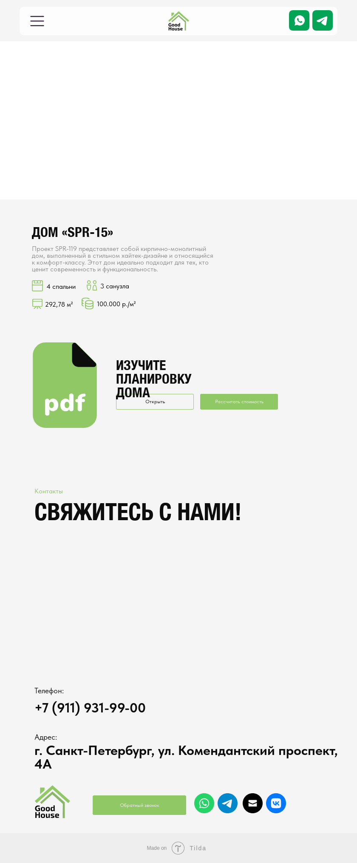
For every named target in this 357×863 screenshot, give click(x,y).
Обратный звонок (139, 805)
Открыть (155, 401)
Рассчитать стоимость (239, 401)
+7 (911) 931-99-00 (90, 708)
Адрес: (45, 736)
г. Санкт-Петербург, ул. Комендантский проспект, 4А (186, 757)
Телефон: (49, 690)
